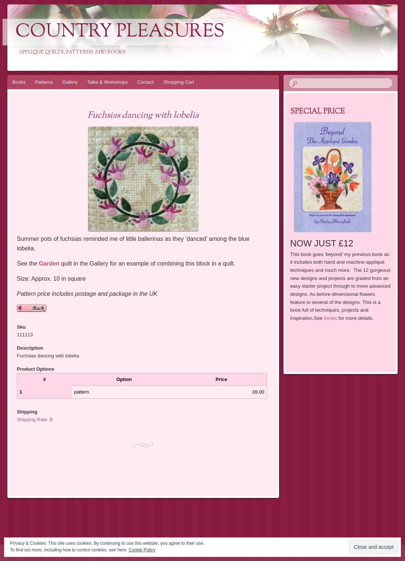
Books (18, 82)
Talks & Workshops (107, 82)
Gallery (70, 82)
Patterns (44, 82)
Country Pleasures (120, 32)
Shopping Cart (178, 82)
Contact (145, 82)
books (330, 318)
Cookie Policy (141, 550)
